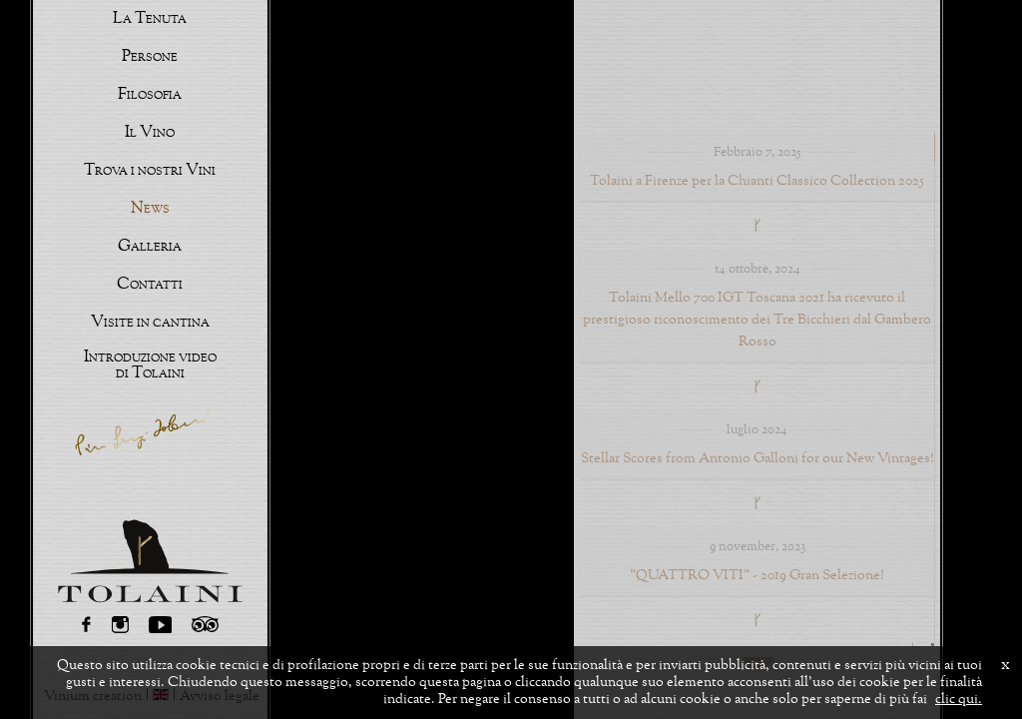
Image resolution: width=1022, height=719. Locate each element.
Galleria (150, 247)
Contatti (150, 285)
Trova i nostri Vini (150, 171)
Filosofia (150, 95)
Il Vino (150, 133)
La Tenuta (150, 19)
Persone (150, 57)
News (150, 209)
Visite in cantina (150, 323)
